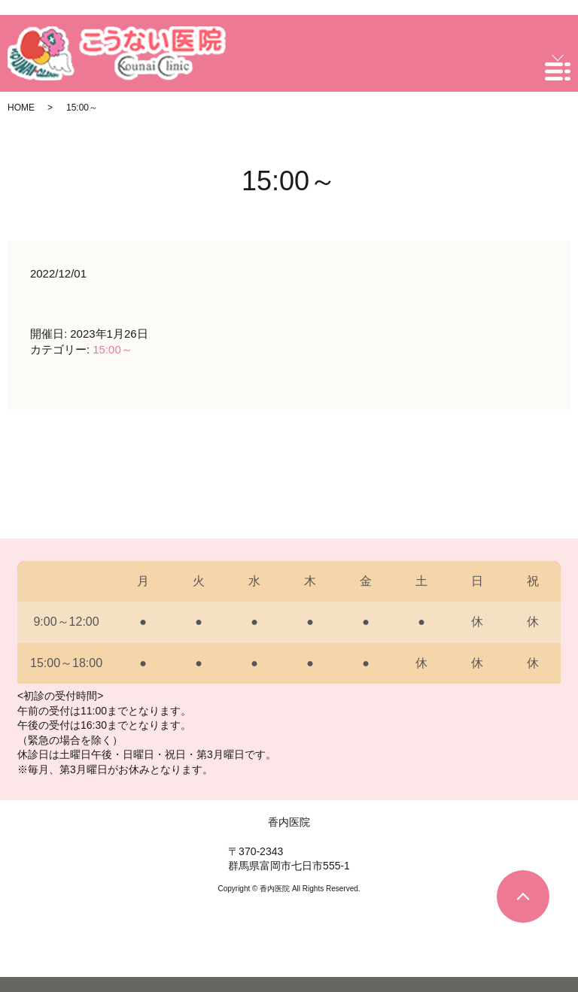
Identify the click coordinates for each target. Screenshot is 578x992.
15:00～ (112, 349)
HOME (21, 107)
